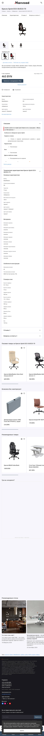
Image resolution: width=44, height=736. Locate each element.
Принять (22, 730)
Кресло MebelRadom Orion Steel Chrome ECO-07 (13, 375)
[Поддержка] (41, 2)
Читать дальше (7, 164)
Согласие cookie (8, 726)
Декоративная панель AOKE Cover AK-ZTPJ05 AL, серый (12, 420)
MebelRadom (17, 654)
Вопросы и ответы (34, 15)
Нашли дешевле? (22, 84)
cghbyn (23, 654)
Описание (4, 15)
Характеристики (14, 15)
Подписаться (38, 717)
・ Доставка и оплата (7, 62)
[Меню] (2, 2)
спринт (11, 654)
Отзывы (24, 15)
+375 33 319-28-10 (6, 684)
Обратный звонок (6, 687)
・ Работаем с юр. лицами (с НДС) (20, 62)
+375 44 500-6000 (6, 682)
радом (33, 654)
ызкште (7, 654)
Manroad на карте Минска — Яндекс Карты (22, 537)
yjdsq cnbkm (28, 654)
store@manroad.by (6, 694)
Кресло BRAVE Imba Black (11, 465)
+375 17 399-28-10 (6, 685)
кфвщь (38, 654)
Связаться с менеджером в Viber (13, 81)
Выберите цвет (6, 51)
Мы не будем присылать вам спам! (11, 710)
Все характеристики (6, 114)
